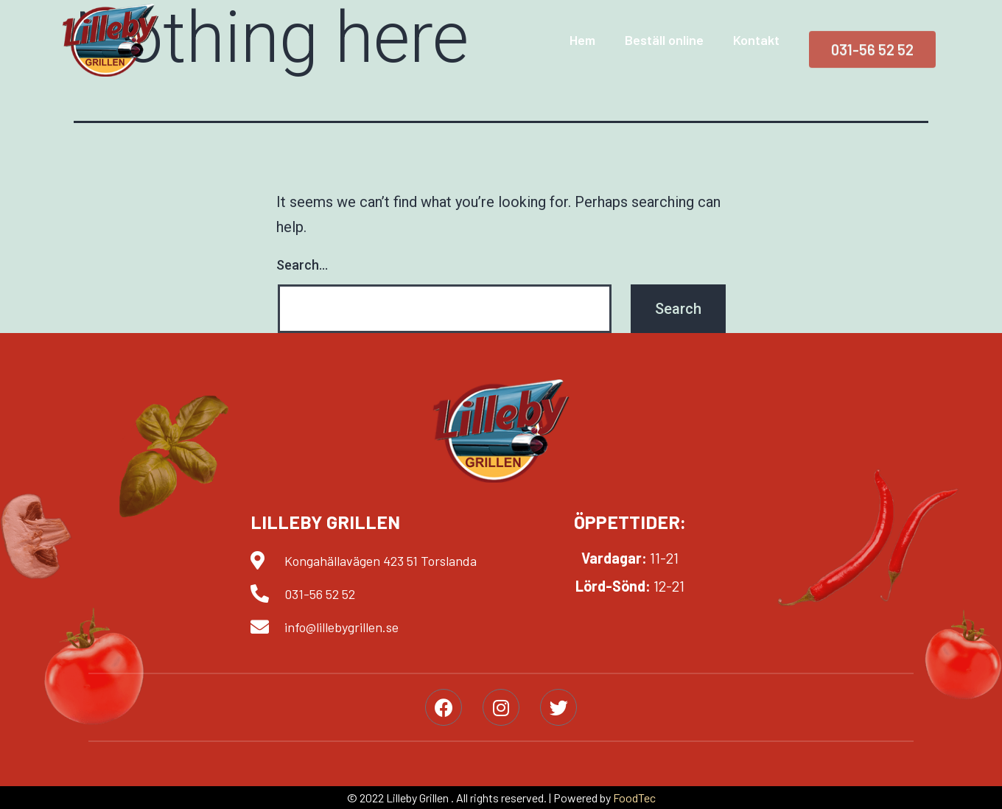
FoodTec (634, 798)
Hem (582, 40)
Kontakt (756, 40)
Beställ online (664, 40)
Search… (302, 265)
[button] (872, 53)
